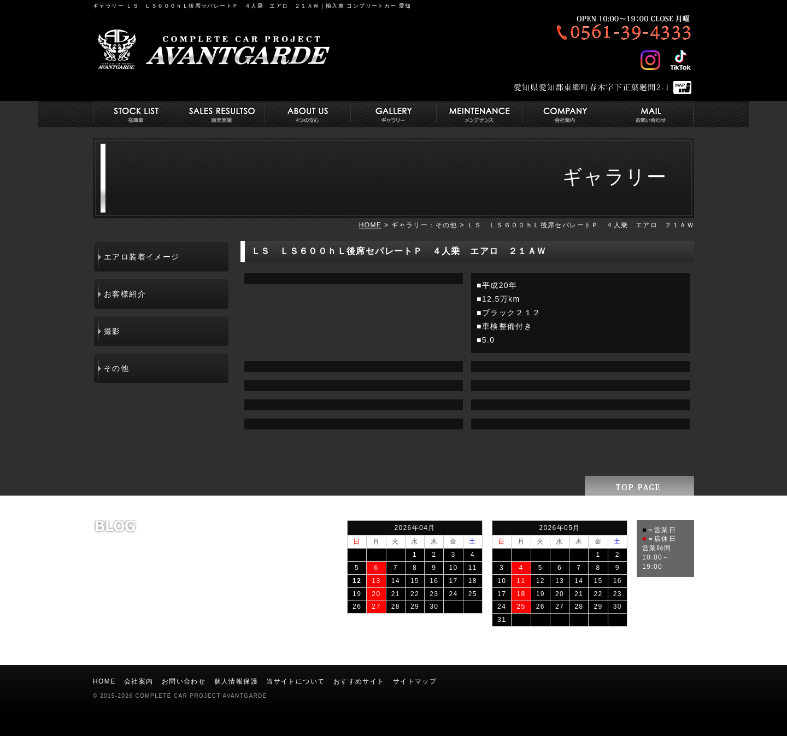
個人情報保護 (236, 681)
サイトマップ (415, 681)
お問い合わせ (183, 681)
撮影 (112, 331)
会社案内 (139, 681)
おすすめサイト (359, 681)
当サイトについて (295, 681)
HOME (370, 225)
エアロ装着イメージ (142, 256)
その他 (116, 368)
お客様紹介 (125, 294)
